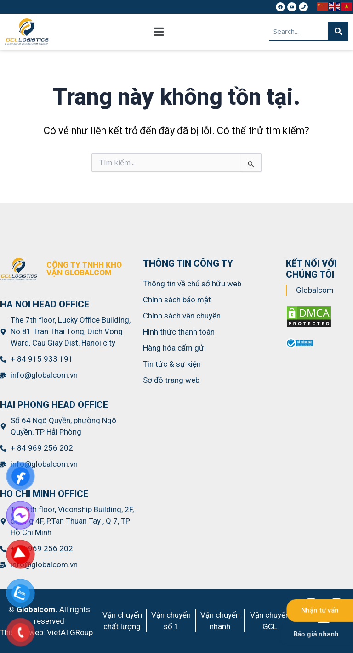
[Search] (338, 31)
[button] (158, 31)
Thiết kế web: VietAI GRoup (46, 632)
